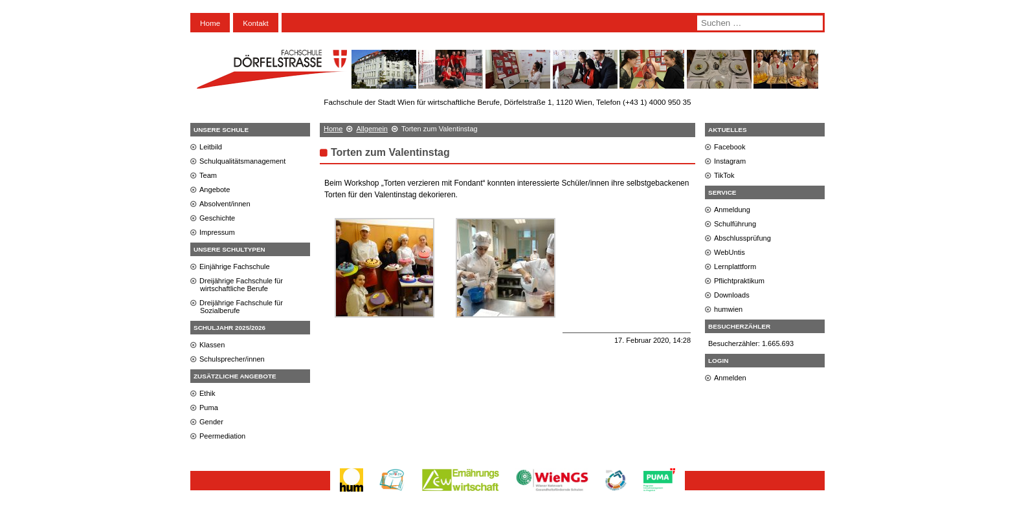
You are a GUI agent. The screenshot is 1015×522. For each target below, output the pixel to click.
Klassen (212, 345)
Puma (208, 407)
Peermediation (222, 436)
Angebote (214, 189)
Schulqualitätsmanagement (242, 161)
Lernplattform (735, 266)
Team (208, 175)
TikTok (724, 175)
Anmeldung (732, 209)
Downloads (732, 295)
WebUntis (729, 252)
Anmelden (730, 378)
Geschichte (217, 218)
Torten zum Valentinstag (390, 152)
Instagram (730, 161)
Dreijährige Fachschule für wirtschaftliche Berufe (241, 284)
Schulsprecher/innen (232, 359)
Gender (211, 422)
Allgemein (372, 129)
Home (210, 23)
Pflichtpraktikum (739, 281)
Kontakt (256, 23)
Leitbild (210, 147)
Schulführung (735, 224)
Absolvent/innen (225, 204)
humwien (728, 309)
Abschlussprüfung (742, 238)
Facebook (730, 147)
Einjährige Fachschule (234, 266)
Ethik (207, 393)
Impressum (217, 232)
